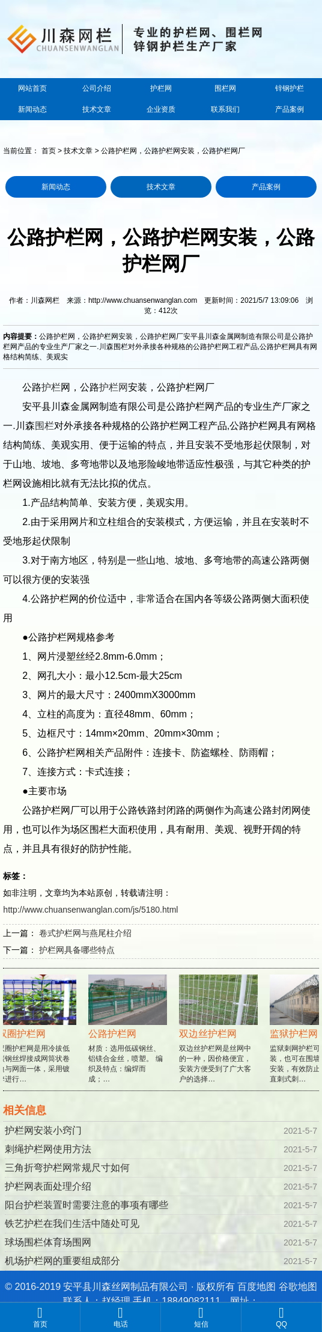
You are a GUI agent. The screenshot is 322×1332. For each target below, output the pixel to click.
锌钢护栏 (289, 88)
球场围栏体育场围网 (48, 1242)
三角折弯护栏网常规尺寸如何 (67, 1168)
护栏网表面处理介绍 (48, 1186)
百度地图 (256, 1287)
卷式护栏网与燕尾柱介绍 (85, 933)
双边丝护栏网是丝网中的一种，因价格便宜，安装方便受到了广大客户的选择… (219, 1039)
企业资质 (161, 109)
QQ (281, 1317)
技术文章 (96, 109)
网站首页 (32, 88)
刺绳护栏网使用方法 (48, 1149)
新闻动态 (32, 109)
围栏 (44, 426)
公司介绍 (96, 88)
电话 (120, 1317)
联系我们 (225, 109)
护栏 (51, 387)
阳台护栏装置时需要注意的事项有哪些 (86, 1205)
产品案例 (289, 109)
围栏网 (225, 88)
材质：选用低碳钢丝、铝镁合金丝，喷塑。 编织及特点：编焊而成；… (129, 1039)
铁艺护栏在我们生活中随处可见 (72, 1223)
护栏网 (161, 88)
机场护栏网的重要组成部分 (62, 1261)
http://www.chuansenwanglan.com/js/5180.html (90, 909)
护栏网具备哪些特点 (77, 950)
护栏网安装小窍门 (43, 1130)
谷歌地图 (298, 1287)
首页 (48, 151)
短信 (201, 1317)
